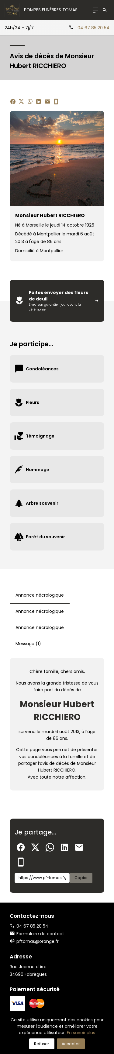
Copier (81, 877)
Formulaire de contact (37, 934)
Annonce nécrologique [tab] (40, 595)
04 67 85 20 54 (93, 28)
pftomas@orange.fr (37, 941)
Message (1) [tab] (28, 644)
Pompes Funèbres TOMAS (51, 10)
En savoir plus (81, 1033)
